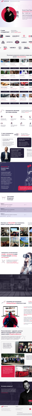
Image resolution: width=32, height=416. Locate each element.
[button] (14, 80)
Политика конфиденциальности (20, 412)
